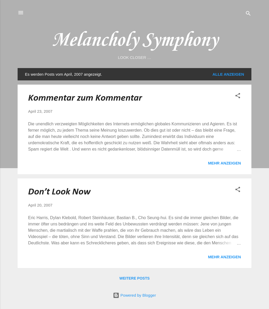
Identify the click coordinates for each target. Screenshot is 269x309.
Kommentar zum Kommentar (85, 98)
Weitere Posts (134, 278)
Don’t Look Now (59, 192)
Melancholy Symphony (134, 40)
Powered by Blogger (134, 295)
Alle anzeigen (228, 74)
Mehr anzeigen (224, 163)
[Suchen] (248, 14)
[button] (238, 96)
